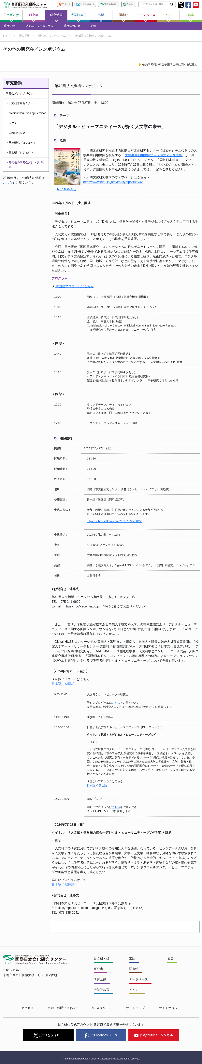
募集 (191, 17)
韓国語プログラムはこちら (74, 290)
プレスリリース (101, 1011)
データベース (146, 17)
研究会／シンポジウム (40, 27)
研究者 (33, 17)
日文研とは (11, 17)
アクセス (39, 1011)
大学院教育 (79, 17)
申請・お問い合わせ (68, 1011)
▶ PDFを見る (66, 193)
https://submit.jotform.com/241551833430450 (114, 525)
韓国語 (70, 688)
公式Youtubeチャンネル (153, 1035)
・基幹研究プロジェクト (21, 146)
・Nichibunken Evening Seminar (26, 116)
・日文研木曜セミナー (20, 106)
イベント (168, 17)
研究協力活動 (70, 27)
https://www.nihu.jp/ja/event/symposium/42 (113, 187)
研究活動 (56, 17)
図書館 (123, 17)
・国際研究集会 (15, 136)
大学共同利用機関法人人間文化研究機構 (153, 160)
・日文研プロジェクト (20, 156)
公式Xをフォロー (48, 1035)
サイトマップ (129, 1011)
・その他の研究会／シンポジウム (25, 168)
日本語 (56, 688)
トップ (6, 39)
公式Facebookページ (101, 1035)
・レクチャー (14, 126)
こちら (7, 186)
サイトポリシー (158, 1011)
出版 (101, 17)
